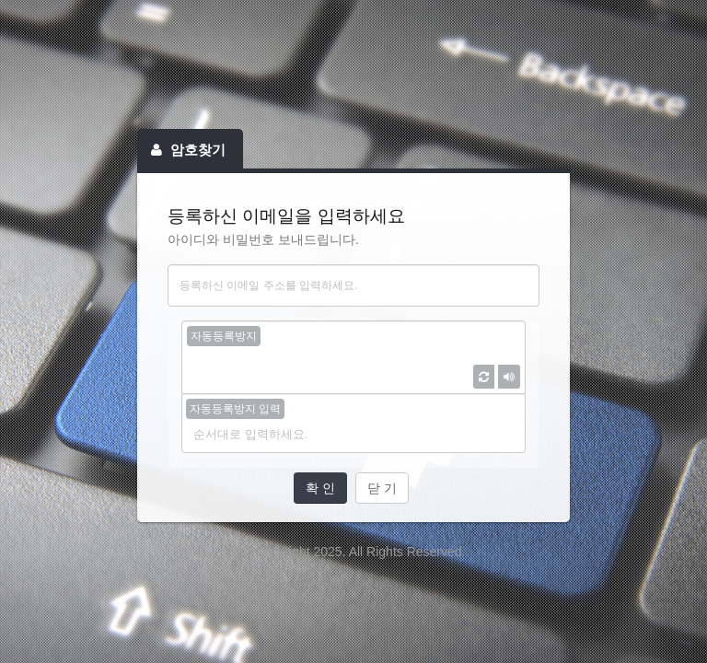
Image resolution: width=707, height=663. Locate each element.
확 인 (320, 488)
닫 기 (382, 488)
